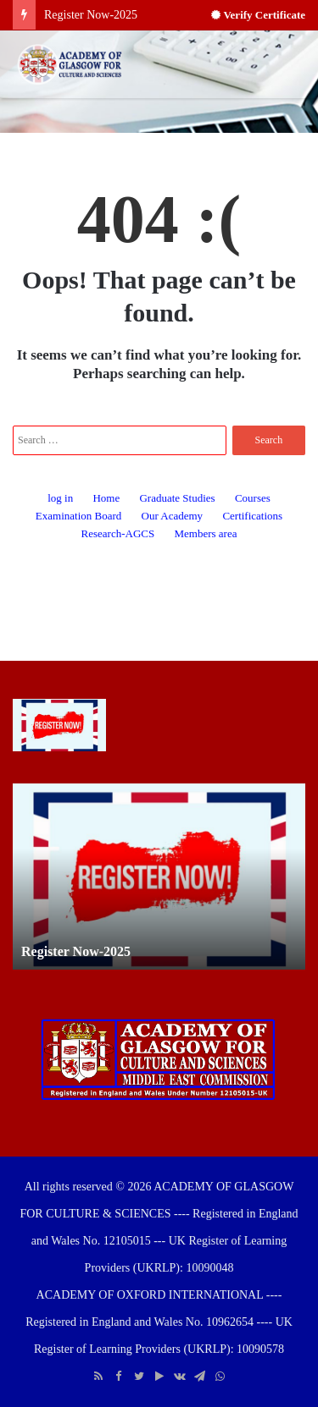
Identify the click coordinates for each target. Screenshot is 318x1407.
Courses (253, 498)
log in (60, 498)
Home (106, 498)
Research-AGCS (118, 533)
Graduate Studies (177, 498)
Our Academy (173, 515)
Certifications (252, 515)
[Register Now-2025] (59, 725)
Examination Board (78, 515)
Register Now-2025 (90, 14)
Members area (205, 533)
